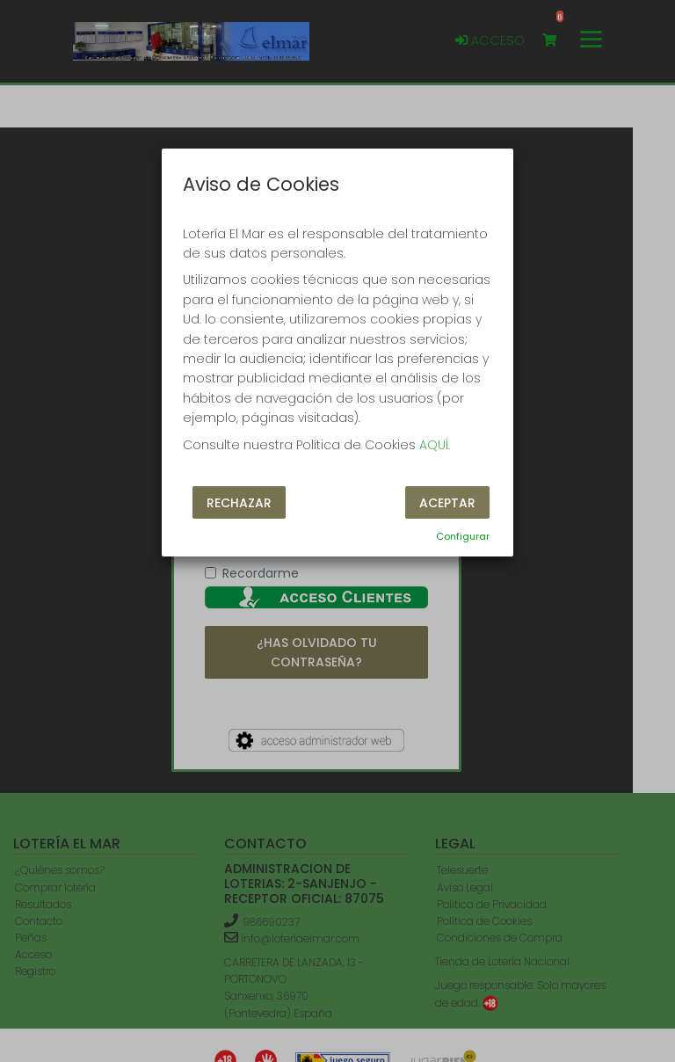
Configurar (463, 536)
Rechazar (239, 503)
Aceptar (447, 503)
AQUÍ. (434, 445)
